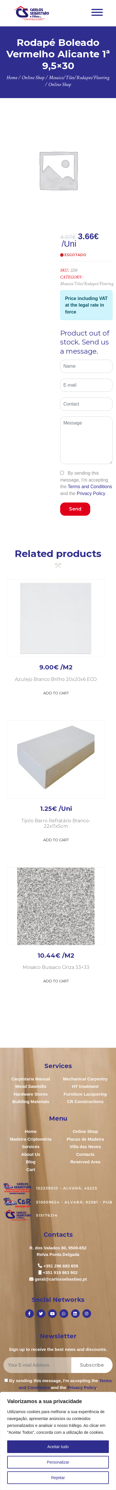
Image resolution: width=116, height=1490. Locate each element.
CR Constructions (85, 1101)
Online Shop (85, 1131)
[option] (58, 170)
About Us (30, 1154)
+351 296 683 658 (60, 1265)
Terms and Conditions (90, 486)
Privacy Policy (91, 493)
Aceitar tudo (58, 1446)
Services (31, 1146)
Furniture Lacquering (85, 1094)
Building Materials (30, 1101)
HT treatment (85, 1086)
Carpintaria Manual (30, 1078)
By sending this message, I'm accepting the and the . (86, 483)
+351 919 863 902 (60, 1272)
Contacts (85, 1154)
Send (75, 509)
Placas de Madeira (85, 1139)
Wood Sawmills (30, 1086)
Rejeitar (58, 1477)
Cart (30, 1169)
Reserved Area (85, 1161)
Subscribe (92, 1365)
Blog (31, 1161)
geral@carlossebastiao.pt (61, 1279)
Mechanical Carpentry (85, 1078)
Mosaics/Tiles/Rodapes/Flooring (86, 284)
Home (31, 1131)
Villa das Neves (85, 1146)
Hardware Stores (31, 1094)
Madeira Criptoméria (31, 1139)
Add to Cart (56, 693)
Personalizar (58, 1462)
